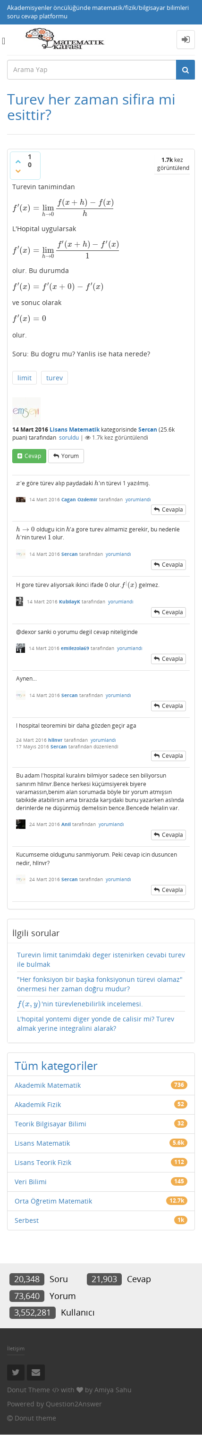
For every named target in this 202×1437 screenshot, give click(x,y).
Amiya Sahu (113, 1389)
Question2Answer (74, 1403)
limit (24, 377)
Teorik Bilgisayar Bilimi (50, 1123)
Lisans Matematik (75, 429)
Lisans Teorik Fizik (43, 1162)
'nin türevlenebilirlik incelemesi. (80, 1004)
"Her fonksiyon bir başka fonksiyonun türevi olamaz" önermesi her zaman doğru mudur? (100, 984)
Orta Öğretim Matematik (53, 1200)
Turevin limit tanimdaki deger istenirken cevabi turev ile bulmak (101, 959)
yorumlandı (138, 499)
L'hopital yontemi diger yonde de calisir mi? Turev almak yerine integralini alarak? (95, 1023)
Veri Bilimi (31, 1181)
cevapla (172, 510)
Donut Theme (28, 1389)
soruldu (69, 438)
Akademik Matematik (48, 1085)
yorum (70, 456)
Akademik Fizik (38, 1104)
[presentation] (63, 207)
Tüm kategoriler (56, 1065)
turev (54, 377)
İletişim (16, 1348)
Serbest (27, 1220)
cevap (33, 456)
